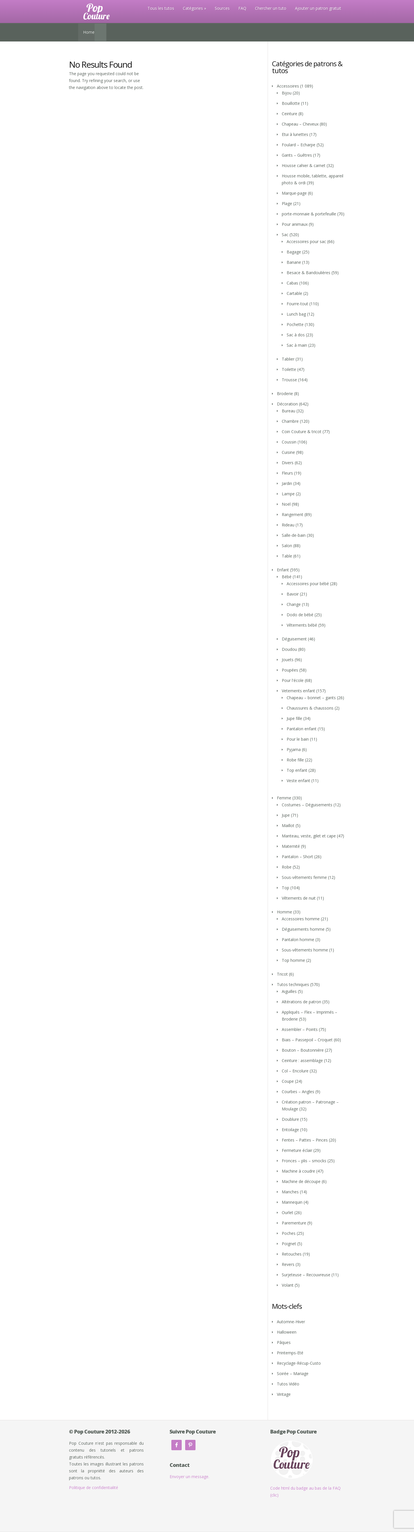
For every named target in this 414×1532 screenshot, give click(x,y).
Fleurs (287, 473)
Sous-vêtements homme (305, 950)
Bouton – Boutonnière (303, 1050)
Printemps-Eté (290, 1352)
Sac (285, 234)
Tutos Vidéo (288, 1384)
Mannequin (292, 1202)
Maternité (291, 846)
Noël (286, 504)
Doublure (290, 1119)
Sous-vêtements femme (304, 877)
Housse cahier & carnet (303, 165)
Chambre (290, 421)
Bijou (287, 93)
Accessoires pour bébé (308, 583)
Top (285, 887)
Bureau (288, 411)
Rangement (292, 514)
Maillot (288, 825)
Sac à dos (296, 335)
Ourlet (287, 1212)
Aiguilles (289, 991)
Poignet (289, 1243)
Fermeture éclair (297, 1150)
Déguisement (294, 639)
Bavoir (293, 594)
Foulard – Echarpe (298, 144)
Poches (289, 1233)
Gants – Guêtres (297, 155)
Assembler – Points (300, 1029)
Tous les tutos (160, 8)
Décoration (287, 404)
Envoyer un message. (189, 1476)
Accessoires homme (301, 919)
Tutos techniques (293, 984)
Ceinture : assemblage (302, 1060)
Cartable (294, 293)
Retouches (292, 1254)
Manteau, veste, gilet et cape (309, 836)
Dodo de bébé (300, 614)
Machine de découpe (301, 1181)
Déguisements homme (303, 929)
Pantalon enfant (302, 728)
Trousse (289, 379)
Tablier (288, 359)
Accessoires (288, 86)
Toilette (289, 369)
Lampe (288, 493)
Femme (284, 798)
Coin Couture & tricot (301, 431)
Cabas (292, 283)
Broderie (285, 393)
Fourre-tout (297, 303)
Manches (290, 1191)
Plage (287, 203)
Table (287, 556)
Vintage (284, 1394)
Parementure (294, 1223)
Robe (287, 867)
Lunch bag (296, 314)
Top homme (293, 960)
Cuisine (288, 452)
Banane (294, 262)
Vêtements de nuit (299, 898)
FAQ (242, 8)
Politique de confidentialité (93, 1487)
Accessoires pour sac (306, 241)
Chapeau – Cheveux (300, 124)
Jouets (288, 659)
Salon (287, 545)
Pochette (295, 324)
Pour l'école (293, 680)
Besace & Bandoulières (308, 272)
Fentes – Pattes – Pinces (305, 1140)
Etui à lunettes (295, 134)
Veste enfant (298, 780)
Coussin (289, 442)
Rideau (288, 525)
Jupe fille (294, 718)
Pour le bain (298, 739)
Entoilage (290, 1129)
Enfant (283, 569)
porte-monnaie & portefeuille (309, 214)
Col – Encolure (295, 1071)
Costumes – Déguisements (307, 804)
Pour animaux (295, 224)
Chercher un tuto (270, 8)
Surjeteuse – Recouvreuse (306, 1274)
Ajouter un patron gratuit (318, 8)
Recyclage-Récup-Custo (299, 1363)
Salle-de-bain (294, 535)
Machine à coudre (298, 1171)
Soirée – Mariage (292, 1373)
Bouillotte (291, 103)
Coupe (288, 1081)
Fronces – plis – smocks (304, 1160)
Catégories (193, 8)
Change (294, 604)
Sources (222, 8)
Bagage (294, 252)
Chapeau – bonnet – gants (311, 697)
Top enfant (297, 770)
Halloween (286, 1332)
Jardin (287, 483)
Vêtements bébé (302, 625)
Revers (288, 1264)
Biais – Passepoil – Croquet (307, 1039)
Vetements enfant (298, 690)
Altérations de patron (301, 1001)
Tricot (282, 974)
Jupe (286, 815)
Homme (284, 912)
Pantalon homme (298, 939)
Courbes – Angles (298, 1091)
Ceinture (289, 113)
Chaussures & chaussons (310, 708)
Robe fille (295, 760)
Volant (288, 1285)
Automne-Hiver (291, 1321)
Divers (288, 462)
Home (89, 32)
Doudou (289, 649)
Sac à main (297, 345)
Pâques (284, 1342)
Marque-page (294, 193)
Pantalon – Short (297, 856)
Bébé (287, 576)
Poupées (290, 670)
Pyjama (294, 749)
